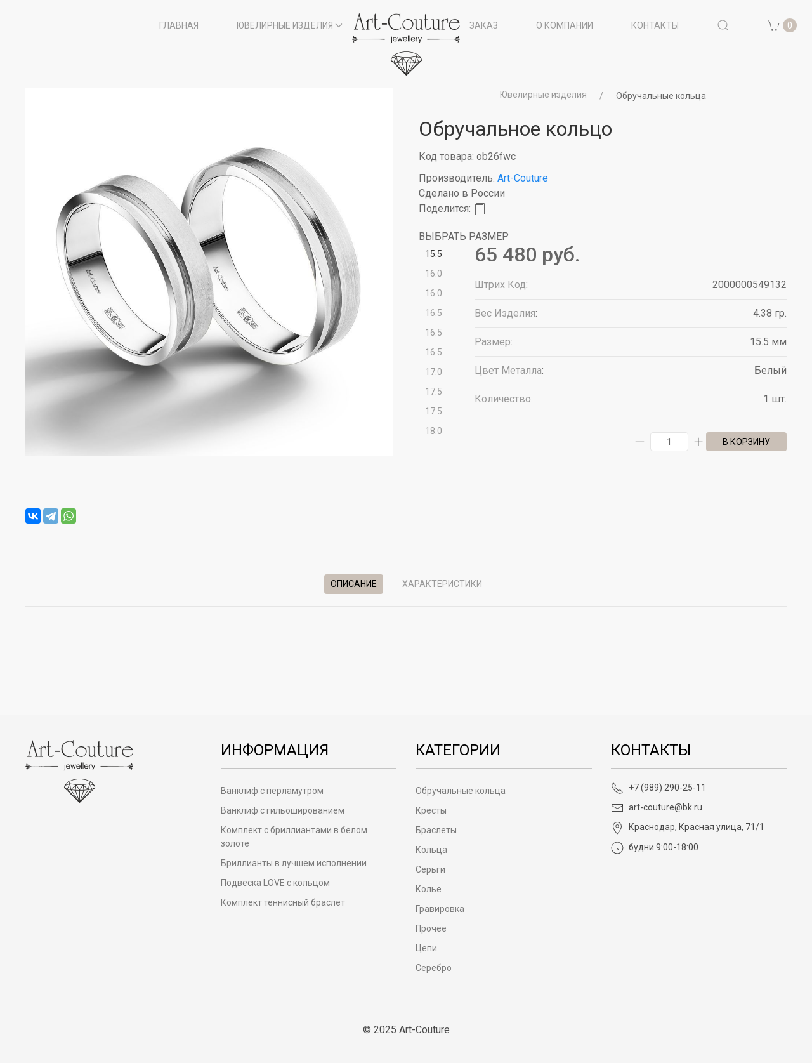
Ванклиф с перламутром (272, 791)
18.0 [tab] (433, 431)
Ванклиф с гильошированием (282, 810)
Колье (429, 889)
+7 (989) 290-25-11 (658, 787)
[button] (723, 25)
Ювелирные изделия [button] (290, 25)
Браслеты (436, 830)
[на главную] (406, 44)
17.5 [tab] (433, 391)
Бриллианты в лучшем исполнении (294, 863)
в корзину (746, 442)
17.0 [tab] (433, 372)
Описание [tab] (354, 584)
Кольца (431, 850)
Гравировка (440, 909)
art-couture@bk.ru (656, 807)
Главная (179, 25)
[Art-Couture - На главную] (79, 771)
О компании (564, 25)
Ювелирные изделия (543, 94)
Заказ (483, 25)
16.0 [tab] (433, 273)
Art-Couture (522, 178)
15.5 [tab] (433, 254)
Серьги (430, 869)
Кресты (431, 810)
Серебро (434, 968)
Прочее (431, 928)
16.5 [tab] (433, 313)
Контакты (655, 25)
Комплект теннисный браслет (283, 902)
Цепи (426, 948)
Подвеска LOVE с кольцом (275, 883)
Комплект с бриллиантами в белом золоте (294, 836)
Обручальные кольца (661, 96)
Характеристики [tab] (442, 584)
